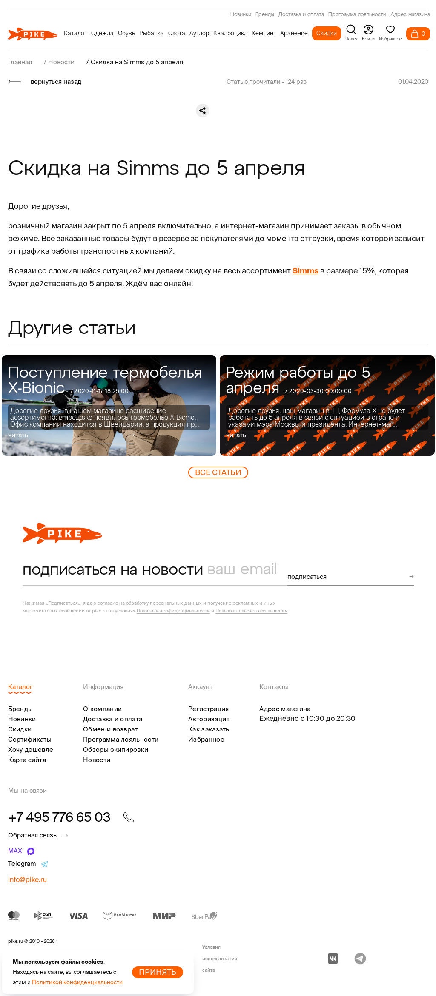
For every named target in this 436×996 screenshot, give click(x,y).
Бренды (264, 14)
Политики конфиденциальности (173, 610)
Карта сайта (27, 759)
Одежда (102, 33)
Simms (305, 270)
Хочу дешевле (31, 749)
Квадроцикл (230, 33)
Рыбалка (151, 33)
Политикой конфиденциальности (77, 982)
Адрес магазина (410, 14)
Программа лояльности (357, 14)
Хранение (294, 33)
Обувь (126, 33)
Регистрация (208, 708)
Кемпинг (264, 33)
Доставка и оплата (301, 14)
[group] (109, 405)
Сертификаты (30, 739)
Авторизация (208, 719)
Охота (176, 33)
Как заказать (208, 729)
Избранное (206, 739)
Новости (96, 759)
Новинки (240, 14)
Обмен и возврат (110, 729)
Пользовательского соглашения (251, 610)
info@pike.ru (27, 879)
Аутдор (199, 33)
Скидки (326, 33)
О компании (102, 708)
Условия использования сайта (219, 959)
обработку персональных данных (164, 603)
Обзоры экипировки (115, 749)
